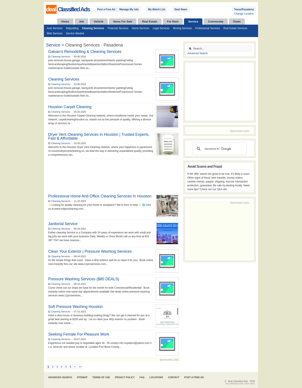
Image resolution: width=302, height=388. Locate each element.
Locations (156, 377)
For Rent (172, 21)
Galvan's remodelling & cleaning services (84, 51)
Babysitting (72, 28)
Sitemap (82, 377)
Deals (237, 21)
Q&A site (222, 189)
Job (81, 21)
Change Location (244, 13)
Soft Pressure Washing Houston (75, 306)
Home (65, 21)
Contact (173, 377)
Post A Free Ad (194, 377)
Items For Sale (122, 21)
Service (193, 21)
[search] (219, 148)
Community (215, 21)
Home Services (140, 28)
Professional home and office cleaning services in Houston (99, 196)
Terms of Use (101, 377)
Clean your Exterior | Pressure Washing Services (90, 251)
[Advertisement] (113, 175)
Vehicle (98, 21)
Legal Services (161, 28)
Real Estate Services (235, 28)
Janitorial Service (63, 224)
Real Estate (149, 21)
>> (80, 366)
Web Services (55, 33)
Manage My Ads (129, 9)
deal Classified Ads (238, 381)
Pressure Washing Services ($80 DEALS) (83, 279)
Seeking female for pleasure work (78, 334)
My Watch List (156, 9)
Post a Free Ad (106, 9)
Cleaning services (63, 79)
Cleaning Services (93, 28)
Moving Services (182, 28)
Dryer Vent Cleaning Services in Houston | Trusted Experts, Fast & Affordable (99, 136)
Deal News (181, 9)
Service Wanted (75, 33)
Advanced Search (197, 53)
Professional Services (207, 28)
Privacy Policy (125, 377)
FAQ (142, 377)
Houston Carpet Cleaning (69, 107)
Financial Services (118, 28)
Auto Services (55, 28)
